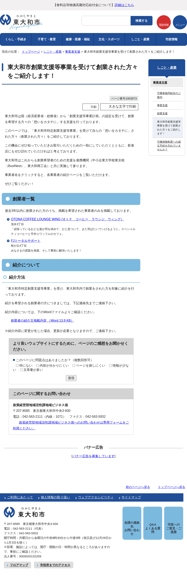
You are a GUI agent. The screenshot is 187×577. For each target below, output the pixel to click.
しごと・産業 (140, 39)
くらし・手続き (15, 39)
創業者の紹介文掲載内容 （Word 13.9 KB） (44, 320)
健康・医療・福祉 (78, 39)
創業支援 (162, 113)
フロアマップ (19, 560)
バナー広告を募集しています (94, 456)
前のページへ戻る (138, 487)
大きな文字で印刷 (122, 106)
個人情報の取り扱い (55, 497)
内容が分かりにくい (54, 365)
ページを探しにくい (90, 365)
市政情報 (171, 39)
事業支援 (162, 105)
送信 (71, 378)
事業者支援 (72, 51)
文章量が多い (33, 369)
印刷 (93, 106)
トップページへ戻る (171, 487)
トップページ (31, 51)
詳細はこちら (124, 5)
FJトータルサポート (25, 240)
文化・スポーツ (109, 39)
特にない (25, 365)
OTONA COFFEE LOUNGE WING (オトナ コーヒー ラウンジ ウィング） (67, 219)
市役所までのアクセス (55, 560)
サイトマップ (131, 497)
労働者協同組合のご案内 (169, 95)
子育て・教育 (47, 39)
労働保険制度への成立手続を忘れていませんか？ (169, 145)
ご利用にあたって (20, 497)
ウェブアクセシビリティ (96, 497)
